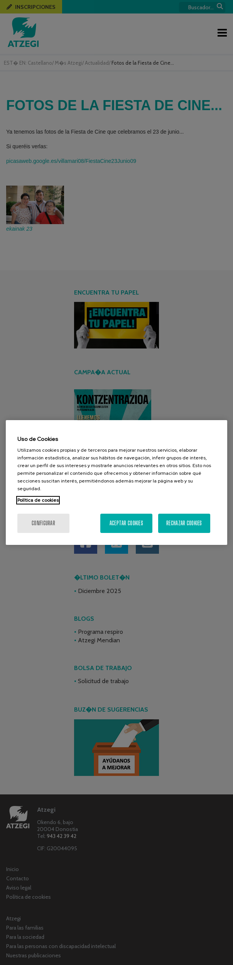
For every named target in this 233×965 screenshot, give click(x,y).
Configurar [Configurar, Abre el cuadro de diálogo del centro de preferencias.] (43, 523)
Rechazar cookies (184, 523)
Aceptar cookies (126, 523)
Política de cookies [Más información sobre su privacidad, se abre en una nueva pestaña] (38, 500)
